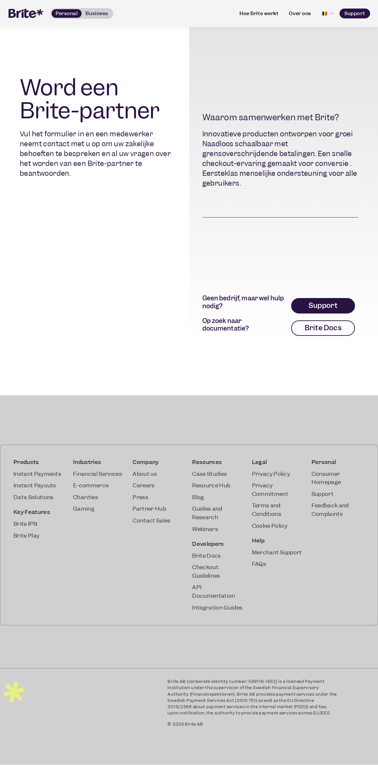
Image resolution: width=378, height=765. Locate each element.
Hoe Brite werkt (258, 13)
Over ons (300, 13)
